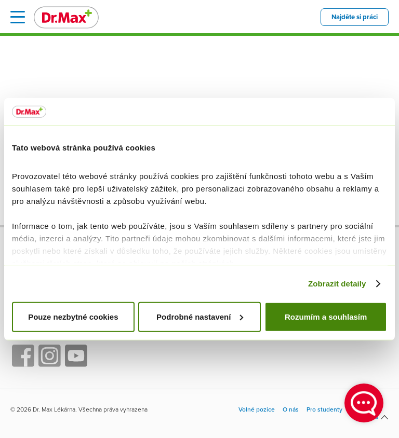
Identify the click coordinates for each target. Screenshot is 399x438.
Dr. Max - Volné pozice (66, 17)
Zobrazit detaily (337, 283)
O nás (291, 410)
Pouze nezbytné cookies (73, 316)
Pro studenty (324, 410)
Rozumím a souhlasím (326, 316)
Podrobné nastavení (199, 316)
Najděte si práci (354, 17)
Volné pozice (256, 410)
